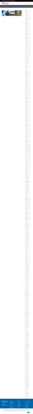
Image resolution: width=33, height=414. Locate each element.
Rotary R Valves (27, 106)
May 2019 (27, 350)
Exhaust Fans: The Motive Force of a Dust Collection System (27, 34)
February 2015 (27, 383)
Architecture (27, 21)
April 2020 (27, 341)
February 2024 (27, 301)
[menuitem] (25, 3)
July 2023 (27, 307)
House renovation (28, 50)
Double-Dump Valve (11, 406)
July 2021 (27, 328)
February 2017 (27, 370)
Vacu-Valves (27, 273)
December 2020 (27, 334)
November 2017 (27, 363)
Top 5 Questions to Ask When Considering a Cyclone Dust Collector (28, 82)
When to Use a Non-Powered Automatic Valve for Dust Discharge (28, 98)
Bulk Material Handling (28, 190)
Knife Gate (27, 128)
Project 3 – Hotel (10, 16)
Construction (27, 26)
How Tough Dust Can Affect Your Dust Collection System (28, 55)
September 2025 (28, 285)
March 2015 (27, 382)
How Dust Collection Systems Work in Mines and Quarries (27, 52)
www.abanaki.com (3, 404)
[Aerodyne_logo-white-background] (5, 3)
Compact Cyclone (28, 25)
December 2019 (27, 344)
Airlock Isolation (27, 20)
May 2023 (27, 309)
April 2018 (27, 360)
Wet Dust (27, 90)
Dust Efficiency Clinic (28, 218)
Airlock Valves (27, 113)
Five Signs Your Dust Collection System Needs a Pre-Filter (28, 41)
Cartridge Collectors (28, 191)
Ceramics (27, 24)
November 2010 (27, 395)
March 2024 (27, 300)
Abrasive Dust (27, 12)
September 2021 (28, 326)
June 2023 (27, 308)
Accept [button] (28, 412)
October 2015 (27, 378)
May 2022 (27, 319)
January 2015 (27, 384)
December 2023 (27, 303)
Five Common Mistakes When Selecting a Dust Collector (28, 38)
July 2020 (27, 338)
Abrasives (18, 403)
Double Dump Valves (28, 206)
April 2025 (27, 289)
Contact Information (27, 406)
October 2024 (27, 294)
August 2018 (27, 357)
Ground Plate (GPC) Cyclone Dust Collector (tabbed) (27, 111)
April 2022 (27, 320)
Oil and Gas (27, 68)
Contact (27, 27)
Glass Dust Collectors (28, 145)
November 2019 (27, 345)
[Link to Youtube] (29, 3)
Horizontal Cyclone (28, 241)
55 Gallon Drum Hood (28, 112)
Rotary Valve (27, 263)
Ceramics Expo (27, 192)
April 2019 (27, 351)
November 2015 (27, 377)
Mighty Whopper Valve (12, 408)
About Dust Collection (28, 132)
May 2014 (27, 390)
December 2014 (27, 385)
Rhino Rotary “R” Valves (12, 407)
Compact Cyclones (28, 198)
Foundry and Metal (19, 405)
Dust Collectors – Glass (28, 144)
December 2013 (27, 394)
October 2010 (27, 396)
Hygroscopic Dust (28, 244)
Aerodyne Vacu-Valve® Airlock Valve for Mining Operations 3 (28, 165)
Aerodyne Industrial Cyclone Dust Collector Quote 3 (27, 157)
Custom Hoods (27, 100)
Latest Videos (27, 65)
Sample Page (27, 74)
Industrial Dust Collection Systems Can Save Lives (28, 57)
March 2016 (27, 376)
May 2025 (27, 288)
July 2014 (27, 388)
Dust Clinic (27, 125)
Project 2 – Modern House (18, 16)
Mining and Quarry (19, 404)
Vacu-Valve (27, 138)
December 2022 (27, 313)
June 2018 (27, 358)
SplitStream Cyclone (28, 107)
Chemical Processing (19, 406)
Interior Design (27, 62)
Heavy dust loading (28, 235)
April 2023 (27, 310)
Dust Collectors (27, 101)
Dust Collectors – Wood (28, 134)
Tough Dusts (27, 83)
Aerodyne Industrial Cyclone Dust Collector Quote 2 (27, 155)
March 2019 (27, 352)
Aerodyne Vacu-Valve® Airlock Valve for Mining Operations (28, 160)
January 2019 (27, 354)
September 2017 (28, 364)
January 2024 (27, 302)
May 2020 (27, 340)
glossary (27, 45)
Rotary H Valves (27, 119)
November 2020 (27, 335)
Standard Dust (27, 266)
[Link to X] (28, 3)
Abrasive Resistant (28, 13)
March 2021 (27, 331)
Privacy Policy (27, 72)
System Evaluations (28, 120)
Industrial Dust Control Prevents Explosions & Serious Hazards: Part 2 (28, 60)
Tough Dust (27, 269)
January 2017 (27, 371)
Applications (27, 133)
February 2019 (27, 353)
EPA (26, 222)
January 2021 (27, 333)
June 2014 (27, 389)
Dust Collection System (28, 213)
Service (27, 77)
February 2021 (27, 332)
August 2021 (27, 327)
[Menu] (25, 3)
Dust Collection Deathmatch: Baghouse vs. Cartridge (27, 32)
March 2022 (27, 321)
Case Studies (27, 139)
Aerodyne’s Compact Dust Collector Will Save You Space (28, 19)
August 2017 (27, 365)
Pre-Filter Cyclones (28, 71)
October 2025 (27, 284)
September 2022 (28, 316)
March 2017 (27, 369)
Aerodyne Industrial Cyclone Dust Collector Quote (27, 152)
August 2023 (27, 306)
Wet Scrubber (27, 279)
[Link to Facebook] (27, 3)
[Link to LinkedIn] (30, 3)
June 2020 (27, 339)
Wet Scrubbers (27, 280)
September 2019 (28, 347)
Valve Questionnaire (28, 89)
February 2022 (27, 322)
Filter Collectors (27, 228)
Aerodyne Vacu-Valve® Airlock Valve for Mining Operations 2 (28, 163)
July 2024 (27, 297)
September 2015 (28, 379)
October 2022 (27, 315)
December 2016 (27, 372)
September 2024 (28, 295)
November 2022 (27, 314)
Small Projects (27, 78)
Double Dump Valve (28, 205)
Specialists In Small (28, 131)
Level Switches (27, 247)
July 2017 (27, 366)
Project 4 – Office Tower (4, 16)
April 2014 (27, 391)
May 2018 (27, 359)
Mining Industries (28, 250)
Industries (27, 137)
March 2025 (27, 290)
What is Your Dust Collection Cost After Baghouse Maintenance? (28, 92)
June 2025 (27, 287)
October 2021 (27, 325)
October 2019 (27, 346)
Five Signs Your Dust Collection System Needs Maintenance (28, 44)
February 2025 (27, 291)
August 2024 (27, 296)
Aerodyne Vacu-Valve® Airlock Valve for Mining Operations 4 (28, 168)
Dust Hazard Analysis (28, 219)
